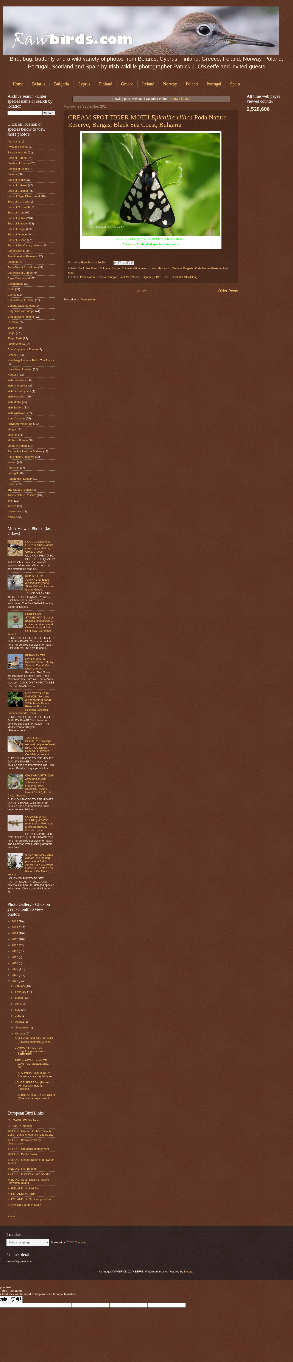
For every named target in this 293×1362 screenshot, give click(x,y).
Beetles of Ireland (18, 168)
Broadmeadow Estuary (22, 256)
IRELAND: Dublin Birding (23, 1154)
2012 (15, 921)
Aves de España (18, 146)
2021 (15, 975)
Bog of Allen (15, 250)
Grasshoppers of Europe (23, 349)
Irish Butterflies (17, 380)
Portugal (214, 84)
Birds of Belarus (17, 185)
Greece (127, 84)
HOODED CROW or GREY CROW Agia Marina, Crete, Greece (39, 546)
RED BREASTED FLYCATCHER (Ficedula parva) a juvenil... (34, 1096)
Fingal (11, 333)
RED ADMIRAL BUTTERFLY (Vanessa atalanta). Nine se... (34, 1074)
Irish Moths (14, 402)
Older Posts (228, 291)
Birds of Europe (17, 223)
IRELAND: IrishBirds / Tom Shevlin (29, 1174)
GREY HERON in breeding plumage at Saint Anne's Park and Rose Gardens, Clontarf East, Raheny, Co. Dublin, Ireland (31, 864)
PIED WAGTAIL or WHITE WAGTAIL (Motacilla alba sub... (31, 1064)
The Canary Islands (20, 489)
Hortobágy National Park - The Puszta (31, 360)
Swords (12, 484)
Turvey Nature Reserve (22, 495)
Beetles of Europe (19, 163)
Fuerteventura (16, 344)
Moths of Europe (18, 440)
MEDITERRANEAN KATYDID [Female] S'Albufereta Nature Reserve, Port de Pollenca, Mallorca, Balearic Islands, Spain (29, 703)
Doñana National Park (21, 305)
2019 (15, 963)
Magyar (12, 429)
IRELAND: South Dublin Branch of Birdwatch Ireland (29, 1181)
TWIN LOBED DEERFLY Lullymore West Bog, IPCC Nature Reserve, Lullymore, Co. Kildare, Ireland (40, 746)
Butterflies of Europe (20, 272)
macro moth (148, 268)
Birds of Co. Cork (18, 201)
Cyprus (84, 84)
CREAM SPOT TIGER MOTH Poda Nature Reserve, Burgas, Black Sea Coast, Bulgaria (147, 121)
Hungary (13, 374)
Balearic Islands (17, 152)
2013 (15, 927)
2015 (15, 939)
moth (167, 268)
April (18, 1003)
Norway (170, 84)
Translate (76, 1242)
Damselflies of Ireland (21, 300)
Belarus (38, 84)
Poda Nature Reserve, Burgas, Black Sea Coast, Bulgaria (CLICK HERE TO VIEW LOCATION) (138, 277)
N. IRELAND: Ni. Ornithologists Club (30, 1199)
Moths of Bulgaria (182, 268)
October (20, 1033)
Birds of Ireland (17, 240)
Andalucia (14, 141)
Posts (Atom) (89, 299)
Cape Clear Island (19, 278)
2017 (15, 951)
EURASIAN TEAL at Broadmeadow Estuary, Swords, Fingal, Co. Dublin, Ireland (39, 662)
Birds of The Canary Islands (25, 245)
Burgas (116, 268)
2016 (15, 945)
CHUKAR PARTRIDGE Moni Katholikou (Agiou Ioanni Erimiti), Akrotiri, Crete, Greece (31, 785)
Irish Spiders (15, 407)
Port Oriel (13, 467)
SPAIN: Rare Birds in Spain (24, 1204)
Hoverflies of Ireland (20, 369)
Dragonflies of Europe (21, 311)
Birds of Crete (16, 212)
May (159, 268)
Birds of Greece (17, 234)
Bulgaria (61, 84)
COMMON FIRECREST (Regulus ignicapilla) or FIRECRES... (30, 1051)
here (133, 244)
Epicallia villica (131, 268)
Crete (11, 289)
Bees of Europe (17, 157)
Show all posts (180, 98)
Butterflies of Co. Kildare (22, 267)
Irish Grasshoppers (19, 391)
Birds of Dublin (17, 179)
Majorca (12, 434)
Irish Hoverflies (17, 396)
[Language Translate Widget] (27, 1242)
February (21, 992)
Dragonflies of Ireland (21, 316)
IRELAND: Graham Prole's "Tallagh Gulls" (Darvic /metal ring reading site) (31, 1133)
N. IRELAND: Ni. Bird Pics (24, 1188)
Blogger (188, 1271)
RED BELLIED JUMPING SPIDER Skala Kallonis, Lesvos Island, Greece (39, 583)
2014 (15, 933)
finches (12, 506)
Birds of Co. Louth (19, 207)
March (19, 997)
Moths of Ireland (17, 445)
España (12, 327)
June (18, 1015)
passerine (14, 511)
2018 (15, 957)
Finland (105, 84)
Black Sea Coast (88, 268)
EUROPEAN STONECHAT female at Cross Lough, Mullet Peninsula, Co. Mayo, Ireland (31, 624)
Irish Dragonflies (18, 385)
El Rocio (13, 322)
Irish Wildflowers (18, 413)
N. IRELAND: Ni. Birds (21, 1193)
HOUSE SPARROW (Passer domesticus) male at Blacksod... (32, 1086)
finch (10, 500)
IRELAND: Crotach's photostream (28, 1148)
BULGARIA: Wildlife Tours (24, 1120)
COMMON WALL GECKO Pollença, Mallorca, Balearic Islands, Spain (39, 823)
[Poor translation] (16, 1299)
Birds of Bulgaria (18, 190)
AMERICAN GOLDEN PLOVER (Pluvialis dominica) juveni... (34, 1040)
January (20, 986)
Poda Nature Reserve (208, 268)
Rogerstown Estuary (20, 478)
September (22, 1027)
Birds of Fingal (16, 229)
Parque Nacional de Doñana (25, 451)
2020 (15, 969)
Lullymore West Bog (20, 423)
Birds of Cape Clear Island (24, 196)
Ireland (148, 84)
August (20, 1021)
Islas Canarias (16, 418)
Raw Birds (88, 262)
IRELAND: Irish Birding (22, 1168)
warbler (12, 517)
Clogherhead (15, 283)
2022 (15, 981)
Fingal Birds (15, 338)
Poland (192, 84)
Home (18, 84)
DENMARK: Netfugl (20, 1125)
